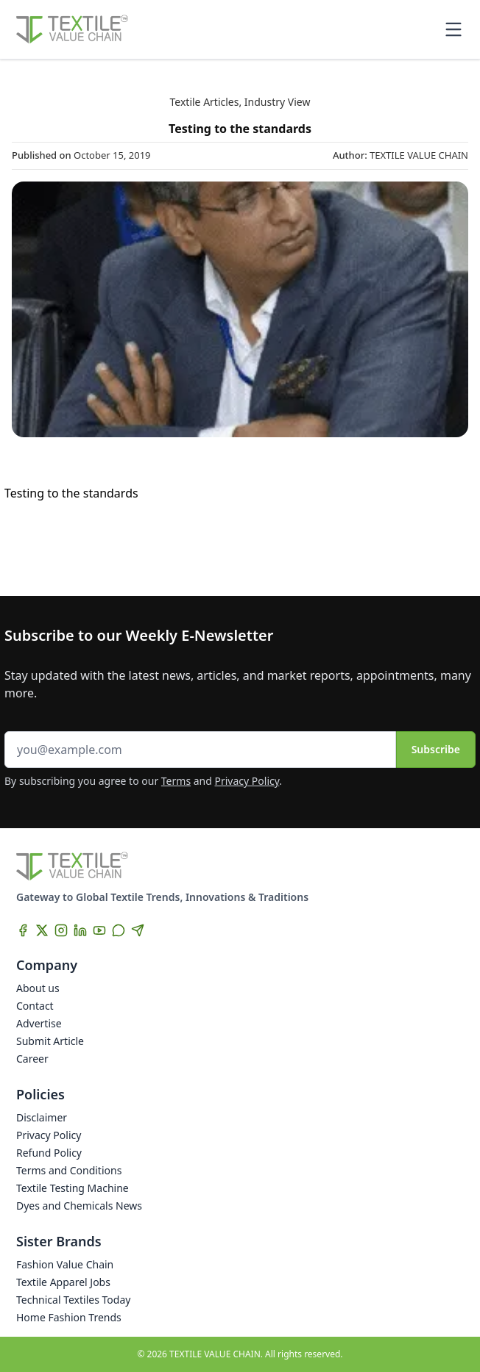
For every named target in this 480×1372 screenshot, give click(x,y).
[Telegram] (137, 930)
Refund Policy (49, 1153)
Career (32, 1059)
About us (38, 988)
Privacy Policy (247, 781)
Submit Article (50, 1041)
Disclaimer (41, 1117)
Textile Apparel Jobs (63, 1282)
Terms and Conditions (68, 1170)
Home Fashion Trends (68, 1317)
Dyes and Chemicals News (79, 1206)
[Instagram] (61, 930)
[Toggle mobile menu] (453, 29)
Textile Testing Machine (72, 1188)
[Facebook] (22, 930)
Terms (176, 781)
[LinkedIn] (80, 930)
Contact (35, 1006)
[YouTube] (99, 930)
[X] (42, 930)
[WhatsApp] (118, 930)
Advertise (39, 1023)
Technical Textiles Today (73, 1300)
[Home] (72, 29)
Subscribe (436, 749)
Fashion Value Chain (64, 1264)
